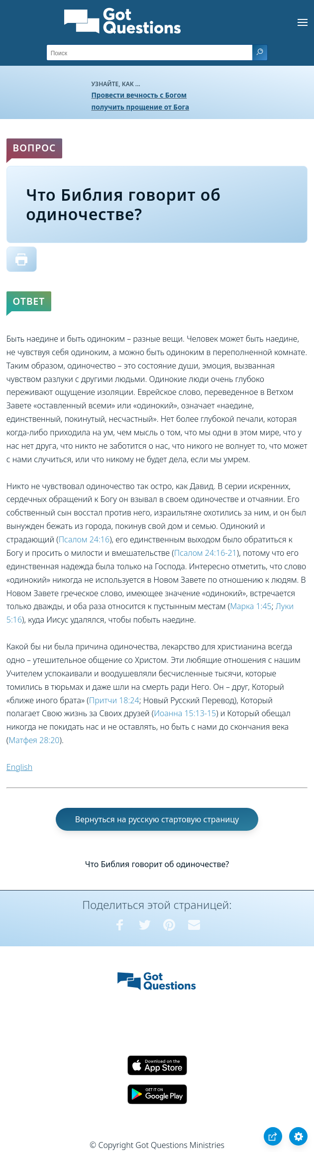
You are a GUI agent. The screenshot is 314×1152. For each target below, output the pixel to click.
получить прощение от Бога (141, 107)
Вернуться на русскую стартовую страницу (157, 819)
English (19, 767)
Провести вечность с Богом (139, 95)
